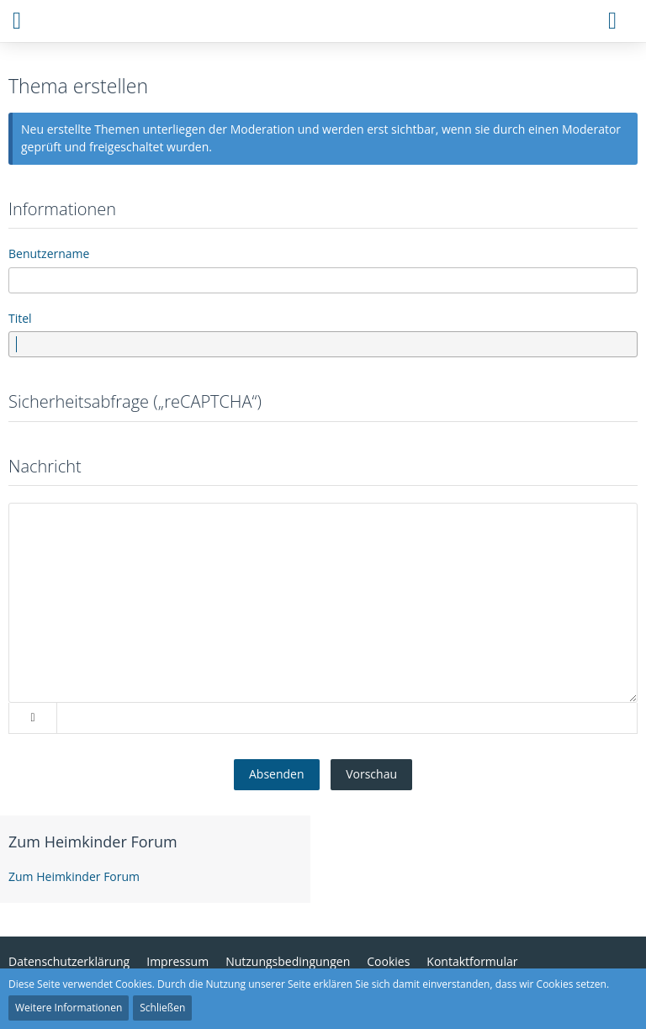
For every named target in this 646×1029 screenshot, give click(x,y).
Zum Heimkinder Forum (92, 841)
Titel (20, 318)
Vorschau (371, 774)
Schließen (162, 1007)
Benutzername (48, 253)
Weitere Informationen (68, 1007)
